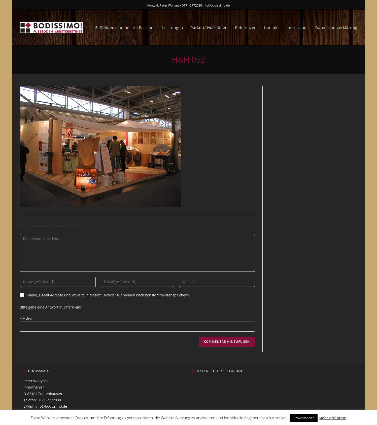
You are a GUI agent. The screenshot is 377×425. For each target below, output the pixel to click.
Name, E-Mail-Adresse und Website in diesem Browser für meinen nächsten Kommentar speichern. (108, 295)
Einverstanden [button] (304, 418)
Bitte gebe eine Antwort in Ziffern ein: (50, 307)
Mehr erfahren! (332, 417)
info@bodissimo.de (51, 406)
